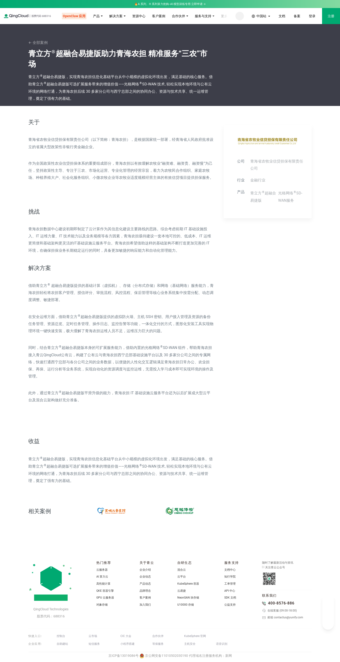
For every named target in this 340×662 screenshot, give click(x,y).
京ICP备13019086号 (123, 656)
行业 (241, 180)
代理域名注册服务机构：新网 (210, 656)
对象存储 (102, 604)
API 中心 (229, 590)
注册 (331, 16)
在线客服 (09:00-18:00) (279, 610)
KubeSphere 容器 (188, 583)
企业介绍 (145, 569)
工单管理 (230, 583)
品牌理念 (145, 590)
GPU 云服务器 (105, 597)
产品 (96, 16)
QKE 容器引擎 (105, 590)
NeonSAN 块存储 (188, 597)
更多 (224, 16)
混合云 (181, 569)
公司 (241, 161)
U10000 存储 (185, 604)
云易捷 (181, 590)
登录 (312, 16)
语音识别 (221, 643)
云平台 (181, 576)
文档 (282, 16)
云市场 (93, 636)
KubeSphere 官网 (195, 636)
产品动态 (145, 583)
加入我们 (145, 604)
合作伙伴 (178, 16)
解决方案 (116, 16)
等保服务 (158, 643)
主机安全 (190, 643)
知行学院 (230, 576)
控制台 (61, 636)
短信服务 (94, 643)
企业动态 (145, 576)
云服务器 (102, 569)
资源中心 (138, 16)
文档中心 (230, 569)
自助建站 (62, 643)
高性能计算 (103, 583)
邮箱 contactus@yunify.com (282, 618)
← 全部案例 (38, 42)
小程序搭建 (127, 643)
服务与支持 (203, 16)
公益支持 (230, 604)
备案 (297, 16)
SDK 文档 (230, 597)
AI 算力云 (102, 576)
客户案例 (158, 16)
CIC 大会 (125, 636)
